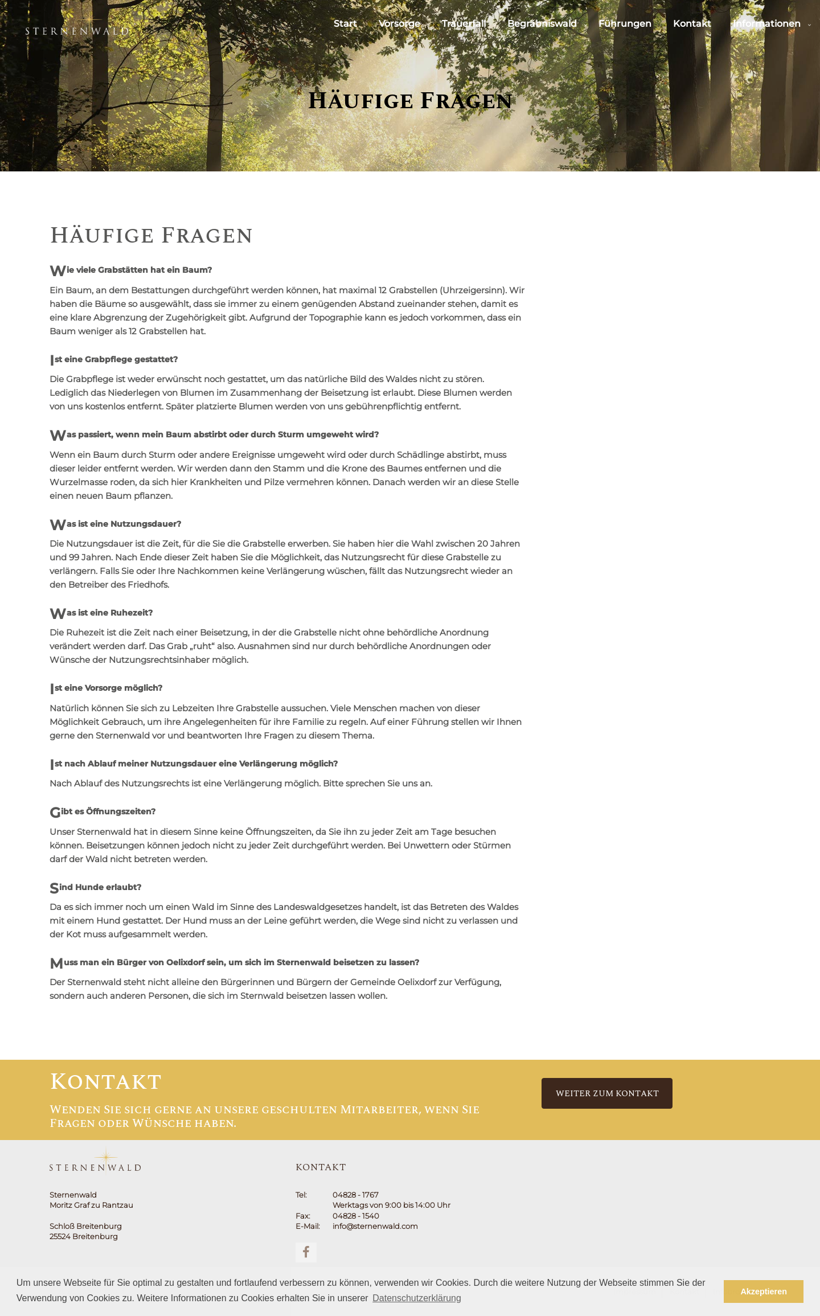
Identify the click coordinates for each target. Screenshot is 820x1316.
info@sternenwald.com (375, 1226)
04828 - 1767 (356, 1194)
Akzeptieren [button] (763, 1291)
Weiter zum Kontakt (607, 1093)
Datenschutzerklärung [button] (416, 1298)
